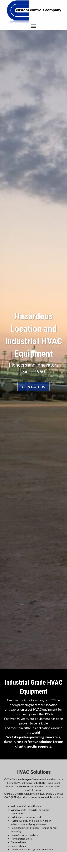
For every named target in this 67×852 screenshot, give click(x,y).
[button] (33, 26)
